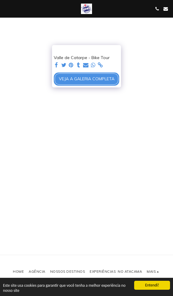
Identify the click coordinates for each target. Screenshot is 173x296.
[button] (6, 8)
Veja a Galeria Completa (86, 78)
